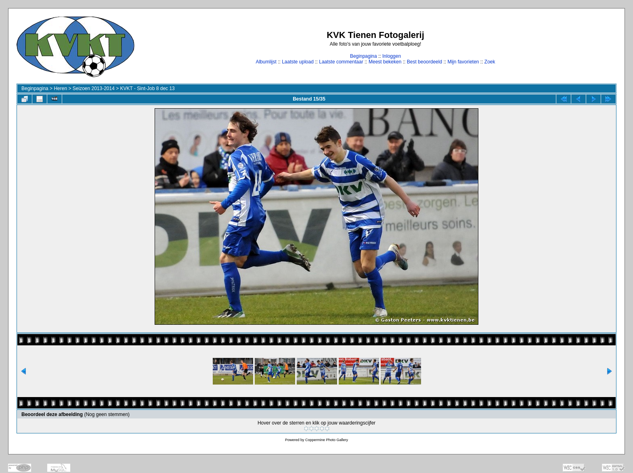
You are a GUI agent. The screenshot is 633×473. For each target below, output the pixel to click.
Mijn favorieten (463, 62)
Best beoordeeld (424, 62)
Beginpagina (363, 56)
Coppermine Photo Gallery (326, 440)
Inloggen (391, 56)
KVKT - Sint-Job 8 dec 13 (147, 88)
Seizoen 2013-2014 (94, 88)
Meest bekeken (385, 62)
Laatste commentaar (341, 62)
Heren (60, 88)
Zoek (489, 62)
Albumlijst (266, 62)
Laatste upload (298, 62)
